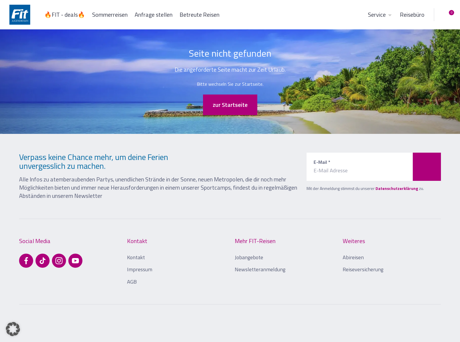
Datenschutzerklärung (397, 188)
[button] (13, 329)
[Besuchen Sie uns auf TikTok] (42, 261)
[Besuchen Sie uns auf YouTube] (75, 261)
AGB (132, 282)
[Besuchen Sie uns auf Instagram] (59, 261)
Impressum (139, 269)
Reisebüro (412, 14)
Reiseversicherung (363, 269)
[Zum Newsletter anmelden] (427, 167)
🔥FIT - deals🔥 (64, 14)
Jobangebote (249, 257)
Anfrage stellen (153, 14)
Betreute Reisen (199, 14)
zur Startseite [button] (230, 104)
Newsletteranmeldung (260, 269)
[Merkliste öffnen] (447, 14)
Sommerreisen (110, 14)
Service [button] (380, 14)
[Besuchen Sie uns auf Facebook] (26, 261)
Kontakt (136, 257)
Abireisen (353, 257)
